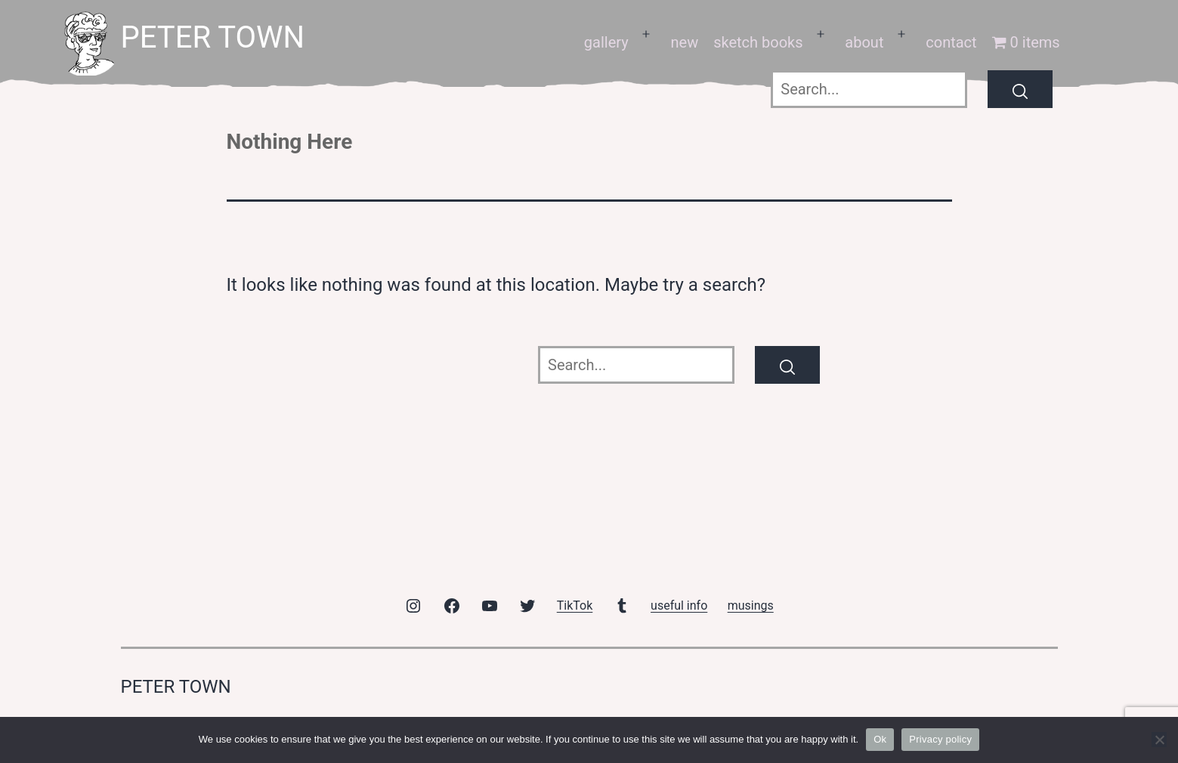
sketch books (757, 42)
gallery (606, 42)
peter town (213, 37)
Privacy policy (940, 739)
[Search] (1020, 89)
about (864, 42)
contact (951, 42)
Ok (879, 739)
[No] (1159, 739)
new (684, 42)
